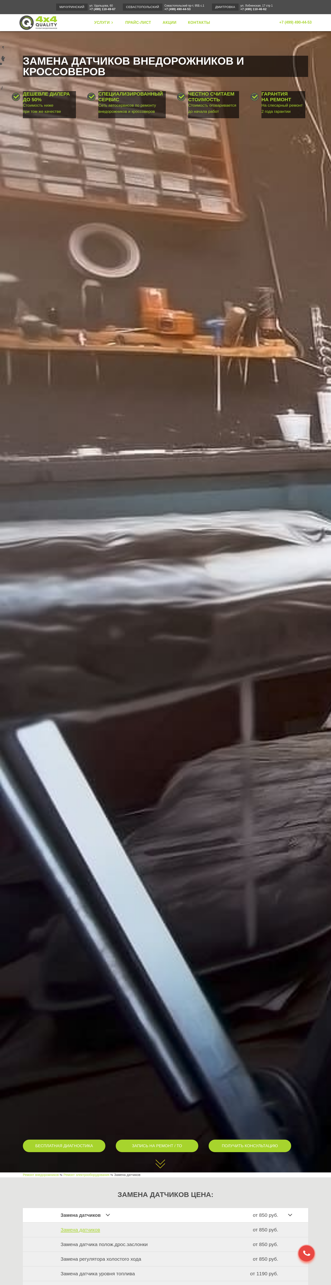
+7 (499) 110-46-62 (253, 9)
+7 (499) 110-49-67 (102, 9)
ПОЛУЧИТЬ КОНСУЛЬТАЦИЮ (250, 1146)
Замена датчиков (80, 1229)
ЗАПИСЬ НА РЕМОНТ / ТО (157, 1146)
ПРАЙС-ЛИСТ (138, 23)
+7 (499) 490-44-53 (178, 9)
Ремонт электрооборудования (86, 1175)
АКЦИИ (170, 23)
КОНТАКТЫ (199, 23)
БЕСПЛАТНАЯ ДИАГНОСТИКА (64, 1146)
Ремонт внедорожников (41, 1175)
